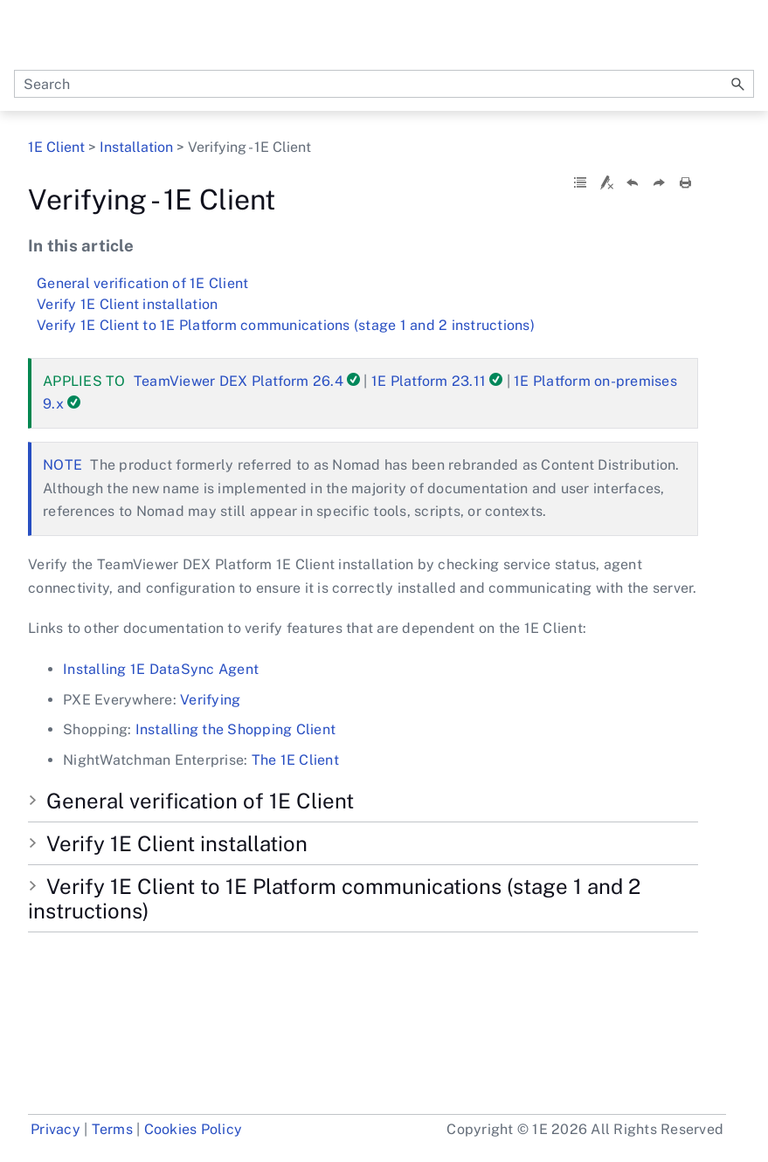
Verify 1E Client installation (127, 304)
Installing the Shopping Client (235, 729)
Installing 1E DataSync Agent (161, 669)
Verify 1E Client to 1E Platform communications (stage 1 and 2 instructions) (286, 325)
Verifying (210, 699)
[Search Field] (384, 84)
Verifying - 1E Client (363, 269)
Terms (112, 1129)
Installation (136, 147)
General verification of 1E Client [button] (193, 800)
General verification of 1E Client (142, 283)
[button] (738, 84)
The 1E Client (295, 760)
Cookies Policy (193, 1129)
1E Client (58, 147)
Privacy (55, 1129)
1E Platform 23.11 (428, 381)
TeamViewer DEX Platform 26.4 (238, 381)
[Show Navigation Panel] (744, 35)
